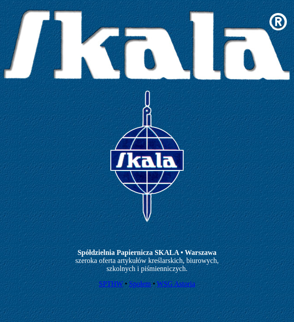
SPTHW (111, 284)
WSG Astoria (176, 284)
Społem (140, 284)
